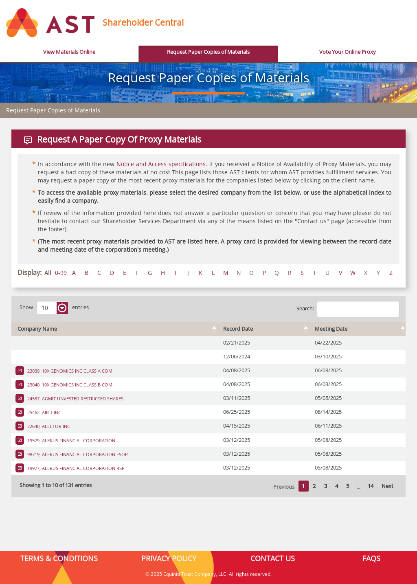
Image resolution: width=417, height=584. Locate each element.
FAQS (371, 558)
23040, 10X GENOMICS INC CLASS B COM (69, 385)
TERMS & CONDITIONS (59, 558)
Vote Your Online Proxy (347, 51)
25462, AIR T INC (43, 412)
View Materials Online (69, 51)
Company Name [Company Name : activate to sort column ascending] (37, 328)
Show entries (54, 308)
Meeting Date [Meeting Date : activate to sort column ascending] (331, 328)
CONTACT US (272, 558)
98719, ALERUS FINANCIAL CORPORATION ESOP (77, 454)
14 (370, 486)
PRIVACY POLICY (168, 558)
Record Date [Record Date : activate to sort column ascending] (238, 328)
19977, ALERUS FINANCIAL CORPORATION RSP (75, 468)
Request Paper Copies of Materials (208, 51)
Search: (347, 309)
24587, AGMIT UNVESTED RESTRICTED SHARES (74, 398)
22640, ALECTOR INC (48, 426)
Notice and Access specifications (161, 164)
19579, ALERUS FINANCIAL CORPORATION (70, 440)
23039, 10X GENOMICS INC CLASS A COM (69, 371)
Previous (283, 486)
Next (387, 486)
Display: (30, 272)
